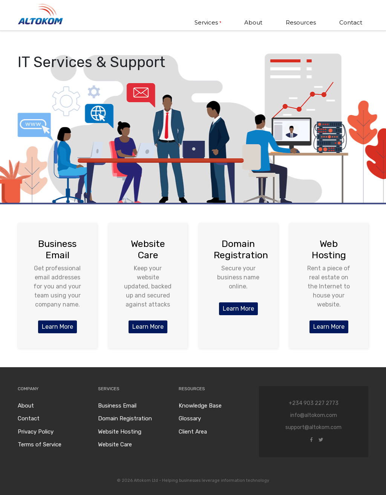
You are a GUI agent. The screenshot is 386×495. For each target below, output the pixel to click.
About (253, 22)
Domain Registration (125, 418)
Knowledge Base (200, 405)
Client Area (193, 431)
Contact (350, 22)
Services (206, 22)
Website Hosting (119, 431)
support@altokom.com (313, 427)
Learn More (57, 326)
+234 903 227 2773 (314, 403)
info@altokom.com (313, 415)
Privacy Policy (36, 431)
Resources (301, 22)
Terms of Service (39, 444)
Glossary (190, 418)
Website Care (115, 444)
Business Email (117, 405)
